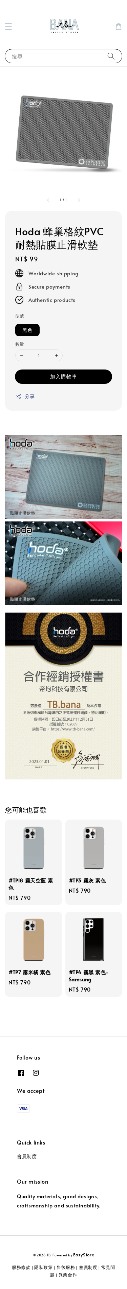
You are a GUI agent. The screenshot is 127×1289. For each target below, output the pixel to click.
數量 (19, 344)
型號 (19, 316)
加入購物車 (63, 376)
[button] (8, 26)
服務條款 (21, 1267)
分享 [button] (25, 396)
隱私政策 (43, 1267)
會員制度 (27, 1156)
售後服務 (66, 1267)
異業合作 (68, 1275)
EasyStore (83, 1255)
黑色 (27, 330)
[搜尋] (111, 56)
